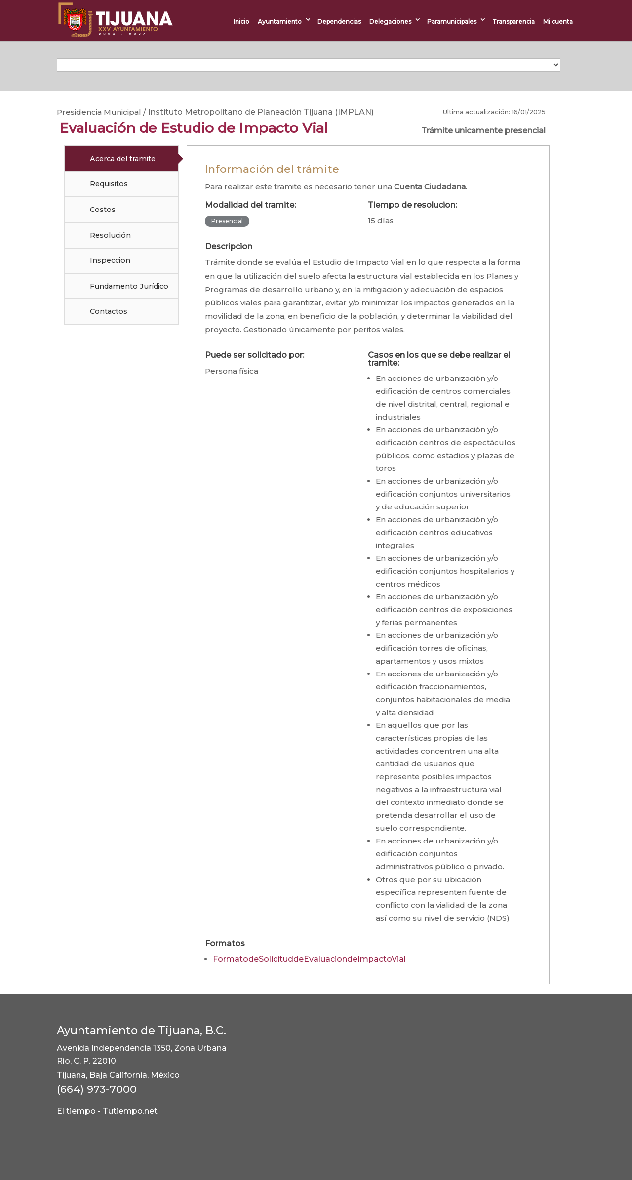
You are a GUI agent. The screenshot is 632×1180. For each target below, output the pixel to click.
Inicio (241, 21)
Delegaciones (390, 21)
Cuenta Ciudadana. (430, 186)
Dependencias (339, 21)
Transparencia (513, 21)
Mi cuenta (558, 21)
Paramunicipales (451, 21)
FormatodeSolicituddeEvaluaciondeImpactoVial (309, 959)
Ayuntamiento (280, 21)
